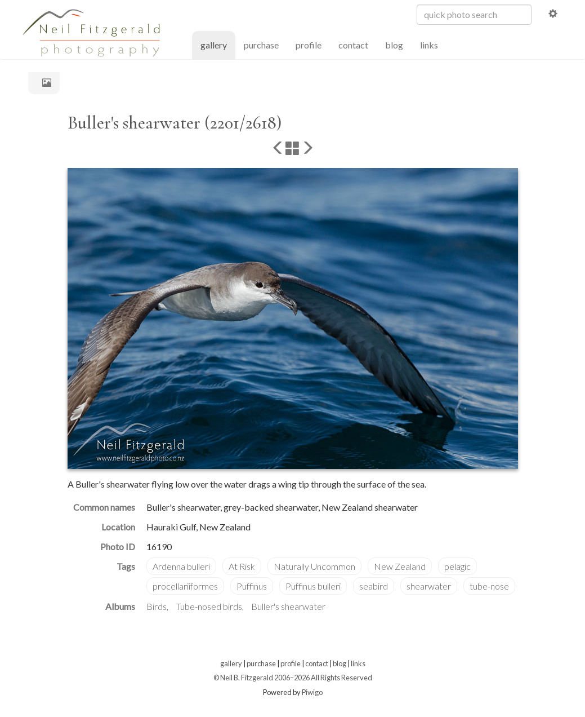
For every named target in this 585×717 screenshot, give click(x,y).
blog (394, 44)
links (429, 44)
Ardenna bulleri (181, 566)
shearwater (429, 586)
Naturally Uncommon (314, 566)
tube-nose (489, 586)
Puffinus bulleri (313, 586)
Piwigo (312, 692)
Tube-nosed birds (209, 606)
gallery (217, 44)
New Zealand (400, 566)
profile (308, 44)
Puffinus (251, 586)
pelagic (457, 566)
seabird (373, 586)
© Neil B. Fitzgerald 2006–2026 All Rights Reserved (292, 677)
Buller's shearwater (288, 606)
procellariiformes (185, 586)
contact (353, 44)
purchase (261, 44)
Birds (156, 606)
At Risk (242, 566)
